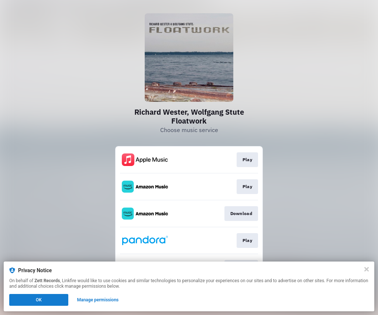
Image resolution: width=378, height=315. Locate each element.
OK (39, 299)
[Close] (366, 269)
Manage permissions (98, 299)
